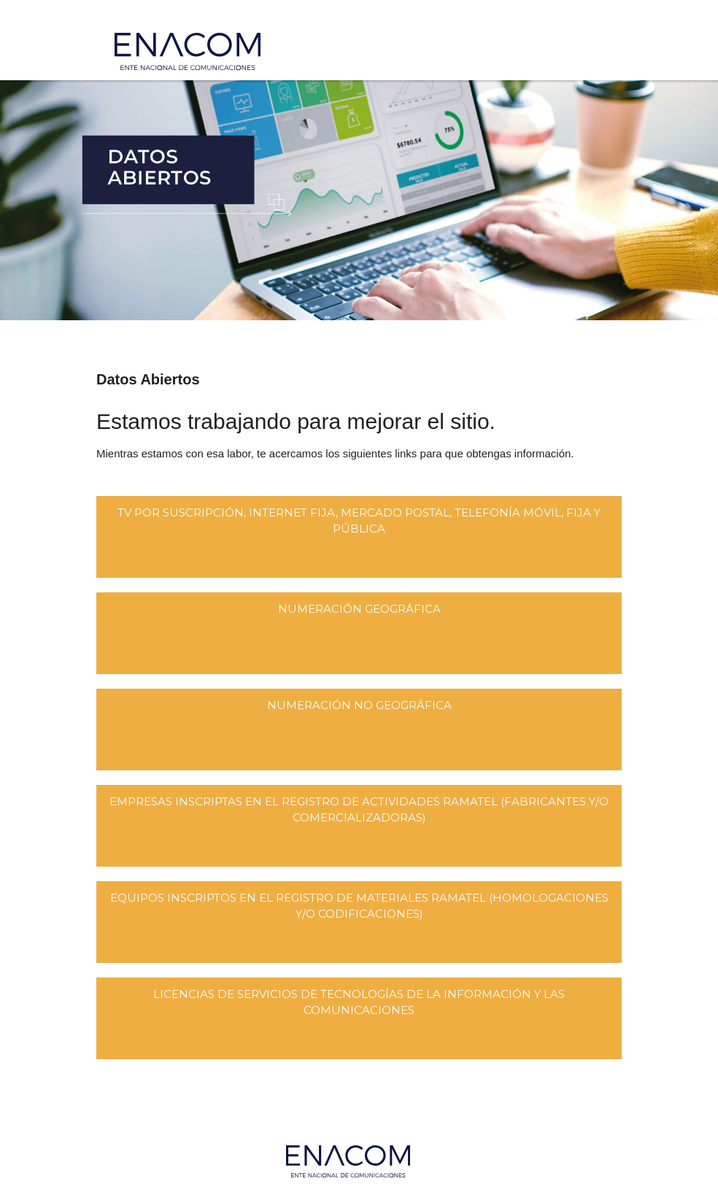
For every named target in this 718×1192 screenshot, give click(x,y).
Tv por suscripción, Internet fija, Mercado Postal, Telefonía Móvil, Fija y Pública (359, 520)
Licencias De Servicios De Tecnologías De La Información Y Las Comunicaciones (359, 1002)
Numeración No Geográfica (359, 705)
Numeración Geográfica (359, 609)
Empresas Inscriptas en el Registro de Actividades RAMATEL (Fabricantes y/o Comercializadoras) (359, 809)
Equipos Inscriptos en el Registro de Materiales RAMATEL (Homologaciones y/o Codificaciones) (359, 906)
